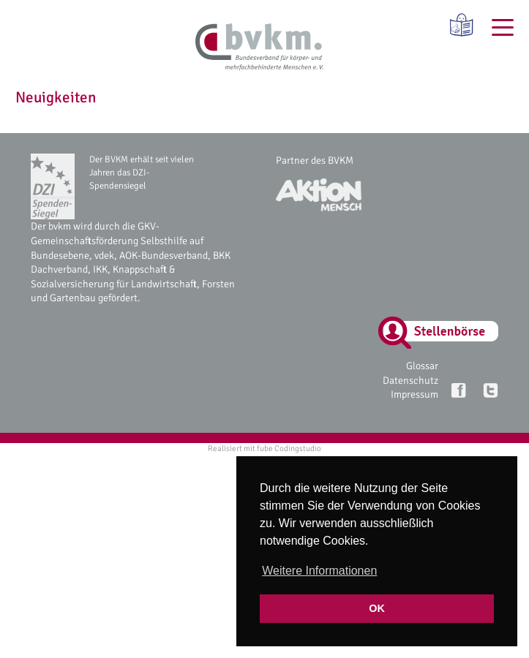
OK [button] (377, 608)
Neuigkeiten (55, 97)
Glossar (422, 366)
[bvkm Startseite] (259, 47)
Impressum (414, 394)
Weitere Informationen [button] (319, 570)
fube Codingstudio (289, 448)
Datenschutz (410, 380)
